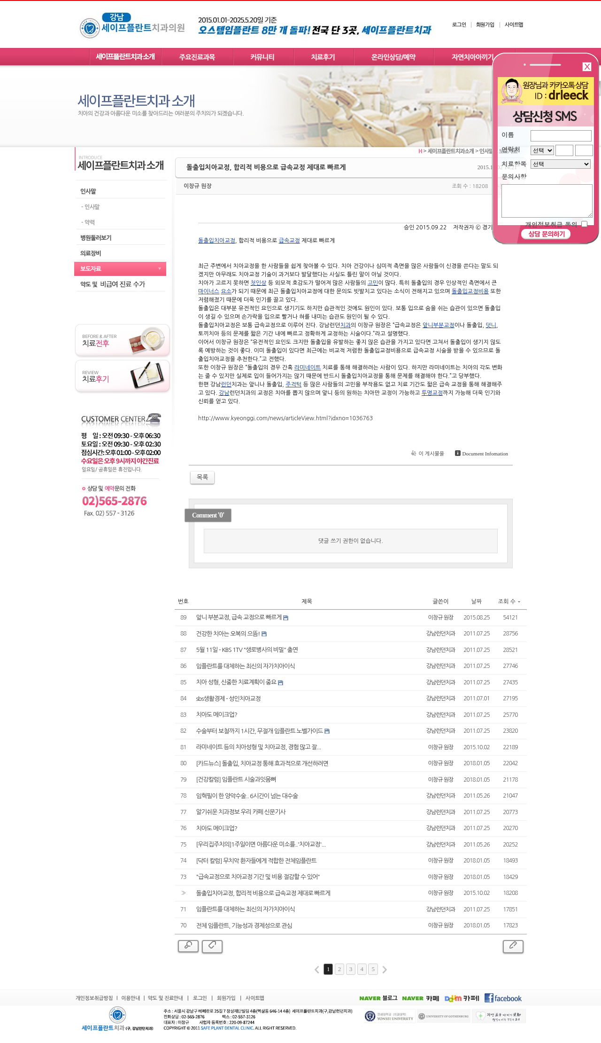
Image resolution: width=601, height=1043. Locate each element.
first (317, 969)
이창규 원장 (198, 186)
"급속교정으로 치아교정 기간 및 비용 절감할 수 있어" (258, 877)
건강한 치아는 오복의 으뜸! (228, 634)
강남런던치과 (440, 633)
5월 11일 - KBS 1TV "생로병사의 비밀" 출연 (247, 650)
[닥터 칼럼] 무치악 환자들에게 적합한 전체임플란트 (256, 861)
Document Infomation (480, 453)
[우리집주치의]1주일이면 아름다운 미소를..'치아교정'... (261, 844)
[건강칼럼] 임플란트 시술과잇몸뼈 (236, 779)
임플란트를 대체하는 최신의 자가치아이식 (245, 666)
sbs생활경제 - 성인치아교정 (228, 699)
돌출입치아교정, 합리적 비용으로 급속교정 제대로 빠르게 (263, 893)
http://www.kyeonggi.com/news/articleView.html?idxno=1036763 (285, 418)
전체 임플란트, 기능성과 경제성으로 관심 (244, 926)
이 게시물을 (426, 453)
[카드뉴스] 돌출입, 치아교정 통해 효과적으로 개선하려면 (262, 764)
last (384, 969)
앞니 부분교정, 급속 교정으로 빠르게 (239, 617)
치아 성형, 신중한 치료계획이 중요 (236, 682)
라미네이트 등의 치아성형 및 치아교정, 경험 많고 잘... (258, 747)
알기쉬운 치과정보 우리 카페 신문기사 (240, 812)
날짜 (476, 601)
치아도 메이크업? (216, 715)
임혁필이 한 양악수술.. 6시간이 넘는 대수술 (247, 796)
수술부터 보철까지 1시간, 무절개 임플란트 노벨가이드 (259, 731)
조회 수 (509, 601)
